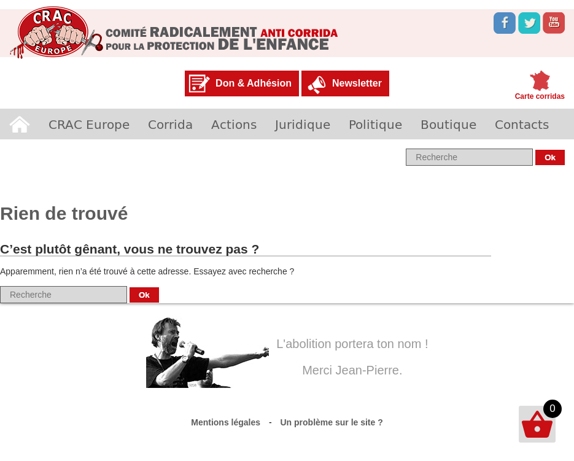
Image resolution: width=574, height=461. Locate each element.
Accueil (19, 124)
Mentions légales (225, 422)
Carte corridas (540, 96)
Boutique (448, 124)
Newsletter (357, 83)
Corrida (170, 124)
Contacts (522, 124)
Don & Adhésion (253, 83)
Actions (234, 124)
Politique (375, 124)
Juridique (302, 124)
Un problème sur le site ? (332, 422)
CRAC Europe (89, 124)
